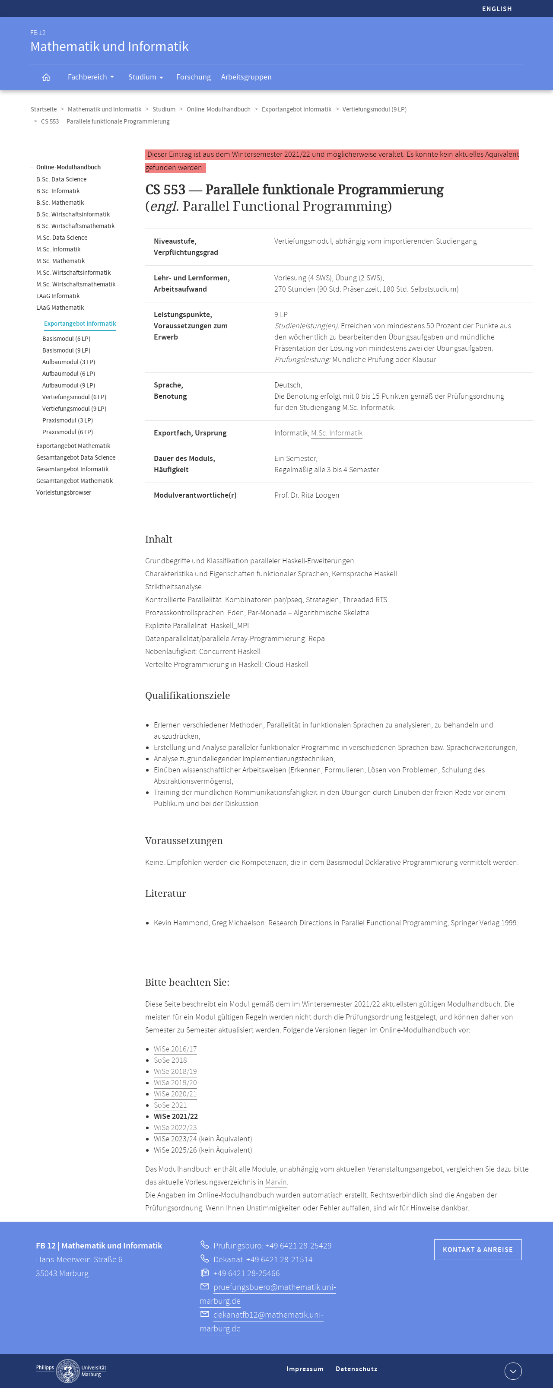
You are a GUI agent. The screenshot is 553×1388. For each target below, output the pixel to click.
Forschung (193, 77)
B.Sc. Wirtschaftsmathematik (75, 226)
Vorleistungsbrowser (63, 492)
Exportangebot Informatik (292, 109)
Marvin (276, 1182)
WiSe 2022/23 (175, 1127)
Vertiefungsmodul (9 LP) (370, 109)
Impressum (306, 1372)
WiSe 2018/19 (175, 1071)
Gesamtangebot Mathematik (74, 480)
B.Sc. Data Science (61, 179)
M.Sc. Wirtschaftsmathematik (75, 284)
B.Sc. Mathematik (60, 202)
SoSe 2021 (170, 1105)
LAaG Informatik (57, 296)
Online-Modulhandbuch (216, 109)
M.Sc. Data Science (61, 237)
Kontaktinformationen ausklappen (512, 1370)
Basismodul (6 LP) (66, 338)
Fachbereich (94, 78)
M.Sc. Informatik (58, 249)
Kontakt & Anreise (478, 1249)
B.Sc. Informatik (57, 191)
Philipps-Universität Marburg (71, 1371)
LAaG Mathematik (60, 307)
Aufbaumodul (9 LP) (68, 385)
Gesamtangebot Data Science (75, 457)
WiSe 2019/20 (175, 1082)
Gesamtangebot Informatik (72, 469)
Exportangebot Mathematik (73, 445)
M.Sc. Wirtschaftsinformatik (73, 272)
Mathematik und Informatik (103, 109)
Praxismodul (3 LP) (67, 420)
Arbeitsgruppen (246, 77)
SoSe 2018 (170, 1060)
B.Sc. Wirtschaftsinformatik (73, 214)
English (497, 9)
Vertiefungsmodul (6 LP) (74, 397)
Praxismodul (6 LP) (67, 432)
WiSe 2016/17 (175, 1049)
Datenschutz (358, 1372)
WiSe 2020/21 (175, 1094)
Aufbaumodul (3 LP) (68, 362)
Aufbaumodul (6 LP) (68, 373)
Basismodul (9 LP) (66, 350)
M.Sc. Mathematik (60, 261)
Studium (148, 78)
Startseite (43, 109)
